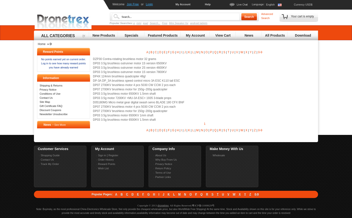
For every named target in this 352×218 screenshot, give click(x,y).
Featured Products (163, 35)
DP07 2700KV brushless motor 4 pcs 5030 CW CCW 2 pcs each (134, 85)
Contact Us (45, 97)
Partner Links (163, 177)
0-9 (260, 52)
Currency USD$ (303, 4)
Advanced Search (267, 16)
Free (165, 23)
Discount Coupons (50, 110)
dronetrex (163, 205)
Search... (155, 23)
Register (113, 155)
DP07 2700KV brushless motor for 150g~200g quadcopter (130, 89)
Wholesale (219, 155)
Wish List (103, 168)
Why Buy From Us (166, 159)
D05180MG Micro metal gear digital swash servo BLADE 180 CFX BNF (138, 102)
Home (42, 44)
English (270, 4)
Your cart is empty (302, 16)
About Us (160, 155)
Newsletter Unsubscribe (53, 114)
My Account (183, 4)
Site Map (44, 101)
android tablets (198, 23)
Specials (131, 35)
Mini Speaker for (178, 23)
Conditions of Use (49, 93)
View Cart (223, 35)
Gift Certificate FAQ (50, 106)
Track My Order (50, 164)
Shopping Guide (50, 155)
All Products (275, 35)
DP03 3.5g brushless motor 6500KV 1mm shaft (123, 115)
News (249, 35)
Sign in (102, 155)
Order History (106, 159)
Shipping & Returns (50, 85)
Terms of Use (163, 172)
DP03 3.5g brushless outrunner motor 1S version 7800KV (130, 72)
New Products (103, 35)
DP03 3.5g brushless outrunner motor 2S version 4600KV (130, 67)
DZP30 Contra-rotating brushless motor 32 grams (124, 59)
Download (303, 35)
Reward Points (106, 164)
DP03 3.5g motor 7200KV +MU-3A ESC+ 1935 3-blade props (132, 98)
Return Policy (163, 168)
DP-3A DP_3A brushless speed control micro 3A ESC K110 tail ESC (136, 80)
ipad (145, 23)
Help (208, 4)
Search (249, 17)
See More (60, 124)
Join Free (133, 4)
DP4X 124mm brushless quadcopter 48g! (119, 76)
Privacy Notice (47, 89)
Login (149, 4)
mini (139, 23)
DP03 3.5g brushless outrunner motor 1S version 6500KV (130, 63)
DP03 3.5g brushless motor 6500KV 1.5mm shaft (124, 93)
